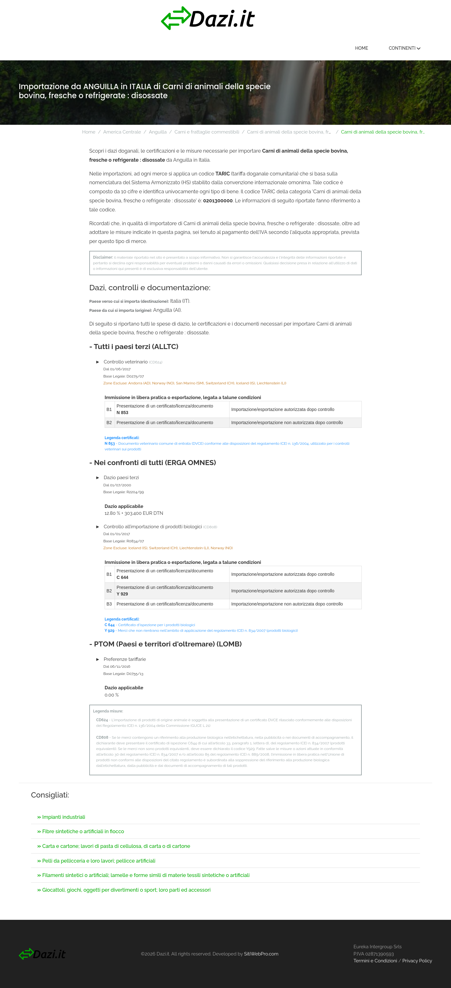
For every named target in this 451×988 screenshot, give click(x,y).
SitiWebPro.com (261, 954)
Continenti (406, 48)
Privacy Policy (417, 961)
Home (363, 48)
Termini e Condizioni (375, 961)
